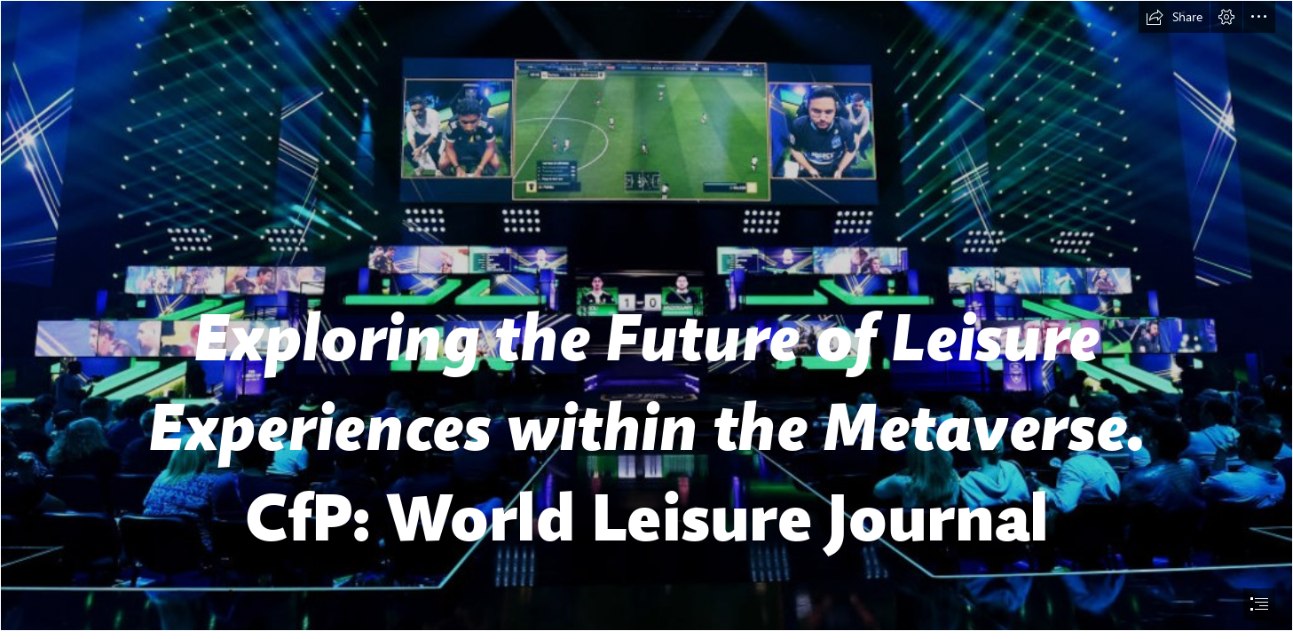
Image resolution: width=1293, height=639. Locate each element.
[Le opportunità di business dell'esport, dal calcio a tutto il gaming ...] (646, 315)
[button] (1174, 17)
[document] (646, 319)
